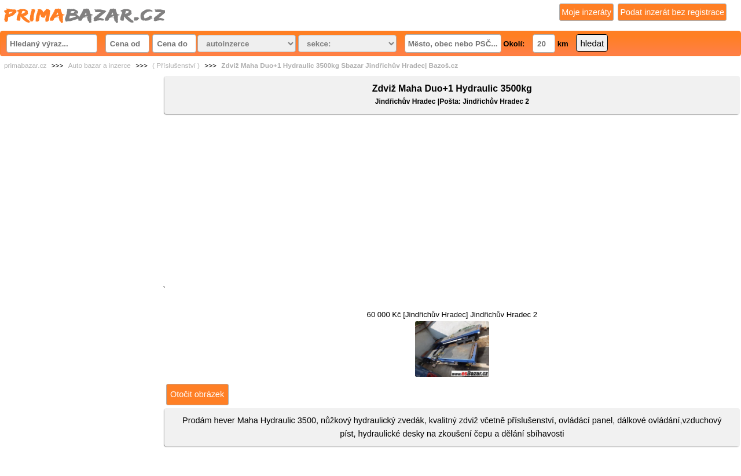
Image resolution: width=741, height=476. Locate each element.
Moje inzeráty (586, 12)
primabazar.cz (25, 65)
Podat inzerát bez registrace (672, 12)
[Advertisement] (452, 202)
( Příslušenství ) (176, 65)
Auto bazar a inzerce (99, 65)
